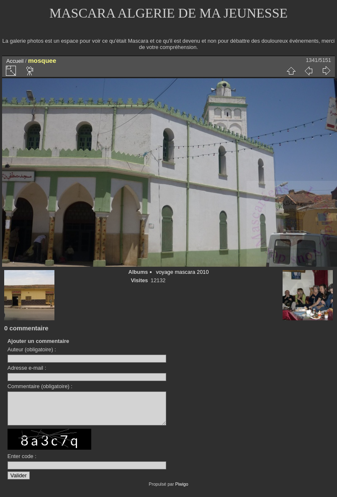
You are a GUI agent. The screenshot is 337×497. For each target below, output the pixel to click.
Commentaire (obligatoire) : (40, 386)
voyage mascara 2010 (182, 272)
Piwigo (181, 490)
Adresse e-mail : (27, 368)
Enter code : (22, 462)
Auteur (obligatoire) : (32, 349)
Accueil (14, 61)
